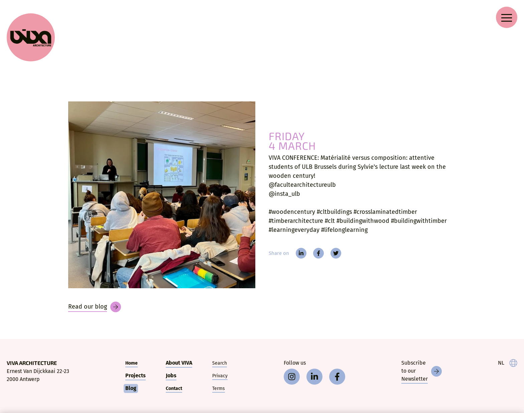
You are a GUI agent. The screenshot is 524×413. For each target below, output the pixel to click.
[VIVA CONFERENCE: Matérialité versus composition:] (161, 194)
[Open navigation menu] (506, 17)
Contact (174, 388)
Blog (130, 388)
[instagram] (292, 377)
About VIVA (179, 363)
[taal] (507, 363)
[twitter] (336, 253)
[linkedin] (301, 253)
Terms (218, 388)
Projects (135, 375)
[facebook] (318, 253)
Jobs (171, 375)
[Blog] (94, 307)
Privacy (220, 376)
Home (131, 363)
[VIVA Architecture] (31, 37)
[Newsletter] (421, 371)
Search (219, 363)
